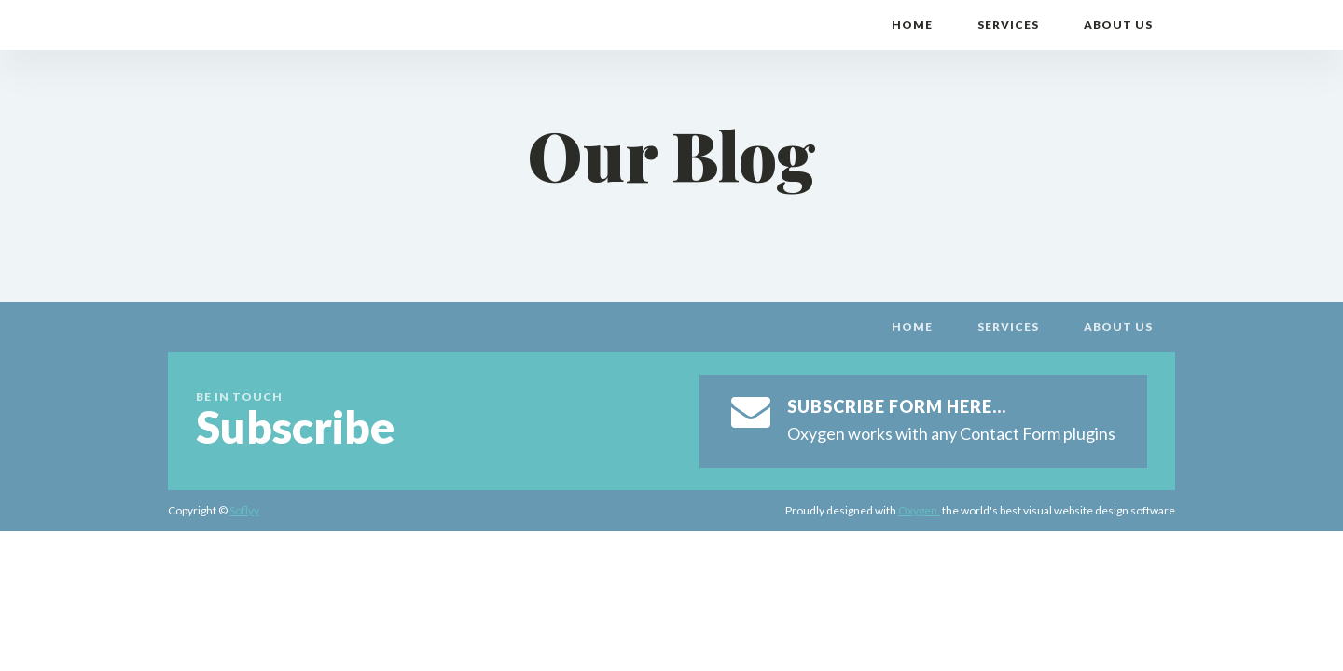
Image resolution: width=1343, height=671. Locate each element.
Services (1008, 25)
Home (912, 25)
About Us (1118, 25)
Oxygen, (919, 510)
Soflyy (244, 510)
